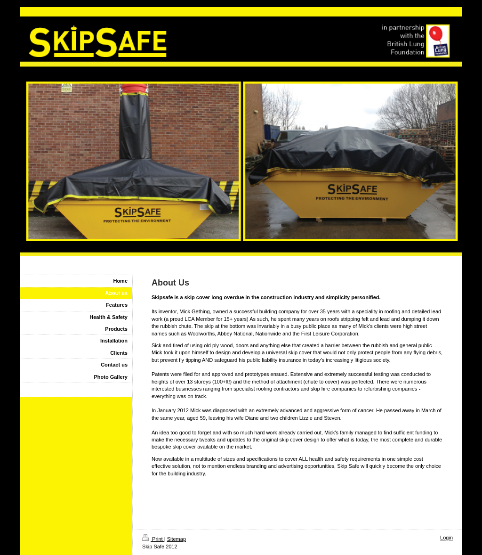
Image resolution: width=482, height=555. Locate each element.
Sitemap (176, 539)
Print (153, 539)
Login (446, 537)
